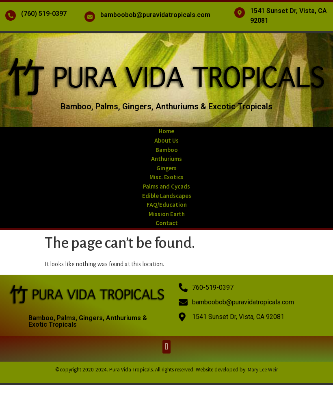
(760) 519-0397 (44, 13)
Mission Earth (167, 214)
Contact (167, 223)
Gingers (166, 168)
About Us (166, 140)
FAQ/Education (167, 204)
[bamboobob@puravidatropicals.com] (89, 16)
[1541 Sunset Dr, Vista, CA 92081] (239, 12)
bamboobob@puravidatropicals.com (155, 15)
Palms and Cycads (166, 186)
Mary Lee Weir (263, 369)
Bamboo (167, 150)
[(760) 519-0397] (10, 15)
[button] (166, 347)
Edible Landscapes (166, 196)
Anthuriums (166, 159)
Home (166, 131)
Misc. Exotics (166, 177)
